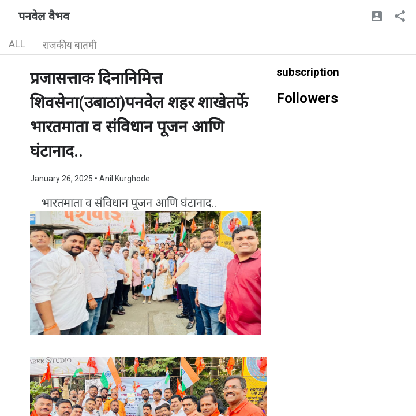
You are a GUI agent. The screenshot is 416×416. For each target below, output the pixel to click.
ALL (17, 44)
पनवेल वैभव (43, 16)
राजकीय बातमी (69, 45)
